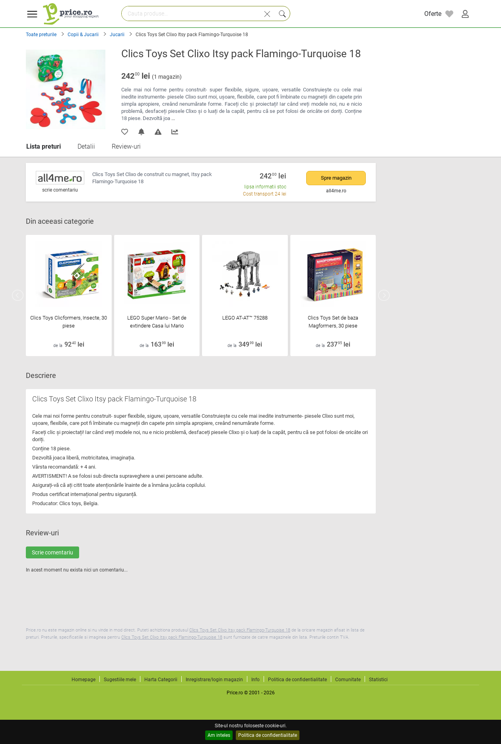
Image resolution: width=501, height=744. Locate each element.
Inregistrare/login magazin (214, 679)
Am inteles (219, 735)
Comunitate (348, 679)
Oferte (432, 13)
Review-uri (126, 146)
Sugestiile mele (120, 679)
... (173, 118)
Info (255, 679)
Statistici (378, 679)
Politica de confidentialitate (267, 735)
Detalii (86, 146)
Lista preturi (43, 146)
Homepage (83, 679)
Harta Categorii (160, 679)
